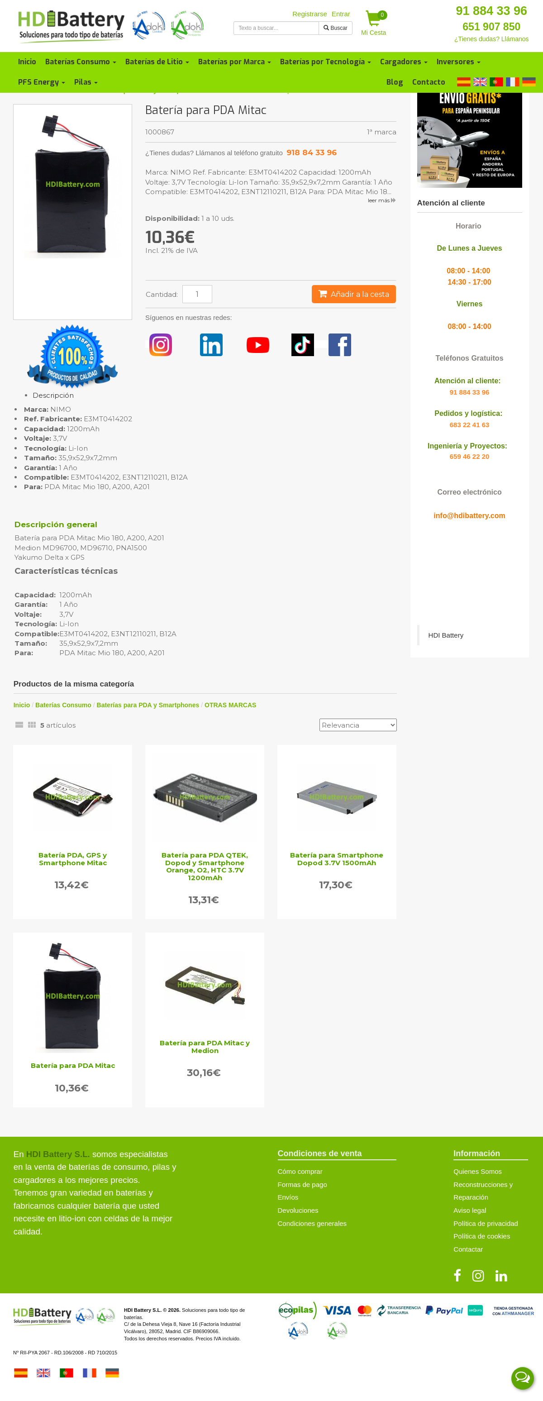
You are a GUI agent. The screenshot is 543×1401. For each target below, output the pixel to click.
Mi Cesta (374, 23)
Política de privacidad (485, 1223)
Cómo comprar (300, 1171)
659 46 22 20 (470, 456)
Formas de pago (302, 1184)
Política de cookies (481, 1236)
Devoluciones (298, 1210)
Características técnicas (66, 571)
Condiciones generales (312, 1223)
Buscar (336, 28)
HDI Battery (446, 635)
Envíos (288, 1197)
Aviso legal (469, 1210)
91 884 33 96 (491, 11)
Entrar (341, 14)
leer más (382, 200)
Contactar (468, 1249)
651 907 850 (491, 27)
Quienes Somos (477, 1171)
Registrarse (309, 14)
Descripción (53, 395)
